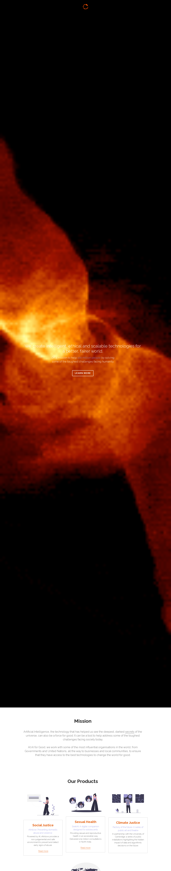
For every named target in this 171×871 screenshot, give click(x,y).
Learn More (85, 373)
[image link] (86, 8)
